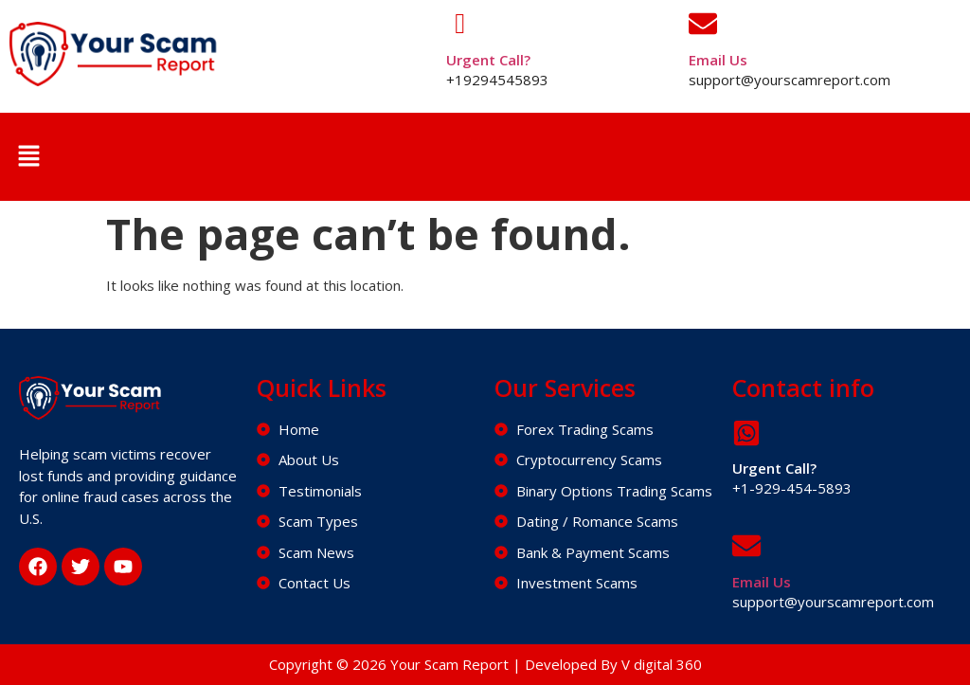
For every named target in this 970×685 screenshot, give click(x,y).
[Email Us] (703, 23)
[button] (28, 156)
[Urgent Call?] (460, 23)
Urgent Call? (488, 59)
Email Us (718, 59)
